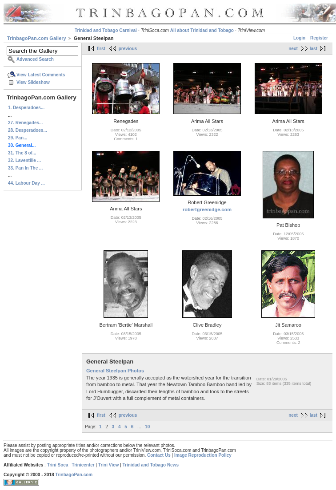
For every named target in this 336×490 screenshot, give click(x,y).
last (313, 48)
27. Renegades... (25, 122)
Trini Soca (57, 464)
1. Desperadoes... (26, 107)
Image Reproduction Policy (203, 455)
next (293, 48)
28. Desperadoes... (27, 130)
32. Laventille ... (24, 160)
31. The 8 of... (22, 152)
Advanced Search (35, 59)
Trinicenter (83, 464)
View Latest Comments (40, 74)
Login (299, 38)
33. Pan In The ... (25, 168)
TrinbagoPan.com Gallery (36, 38)
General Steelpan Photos (115, 370)
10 (147, 426)
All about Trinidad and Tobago (202, 30)
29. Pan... (17, 137)
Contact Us (159, 455)
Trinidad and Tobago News (151, 464)
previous (128, 48)
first (101, 48)
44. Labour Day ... (26, 183)
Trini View (108, 464)
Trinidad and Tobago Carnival (106, 30)
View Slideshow (33, 82)
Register (319, 38)
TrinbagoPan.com (73, 474)
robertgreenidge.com (207, 209)
